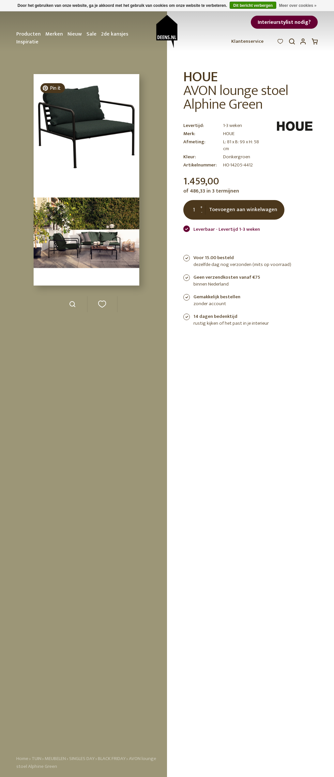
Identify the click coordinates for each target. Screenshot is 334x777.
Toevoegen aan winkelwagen (243, 209)
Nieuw (75, 34)
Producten (28, 34)
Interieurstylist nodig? (284, 22)
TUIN (36, 758)
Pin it (51, 88)
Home (22, 758)
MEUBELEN (55, 758)
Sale (91, 34)
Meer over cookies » (297, 5)
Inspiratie (27, 42)
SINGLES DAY (82, 758)
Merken (54, 34)
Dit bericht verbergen (253, 5)
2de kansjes (114, 34)
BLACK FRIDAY (112, 758)
